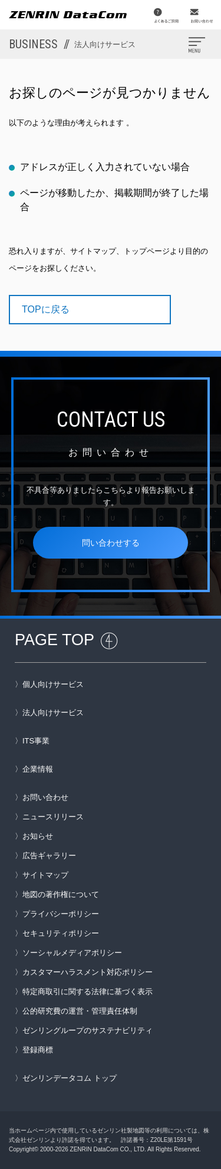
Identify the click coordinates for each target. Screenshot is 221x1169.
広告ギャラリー (49, 855)
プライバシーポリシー (60, 913)
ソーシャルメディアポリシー (72, 952)
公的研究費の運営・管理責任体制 (79, 1011)
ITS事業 (36, 740)
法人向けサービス (53, 712)
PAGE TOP (54, 640)
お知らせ (37, 836)
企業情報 (37, 769)
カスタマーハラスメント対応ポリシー (87, 972)
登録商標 (37, 1049)
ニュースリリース (53, 816)
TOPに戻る (46, 309)
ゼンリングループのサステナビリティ (87, 1030)
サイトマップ (45, 875)
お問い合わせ (45, 797)
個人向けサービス (53, 684)
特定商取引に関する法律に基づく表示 (87, 991)
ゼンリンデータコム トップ (69, 1078)
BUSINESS (72, 44)
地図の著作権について (60, 894)
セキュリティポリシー (60, 933)
